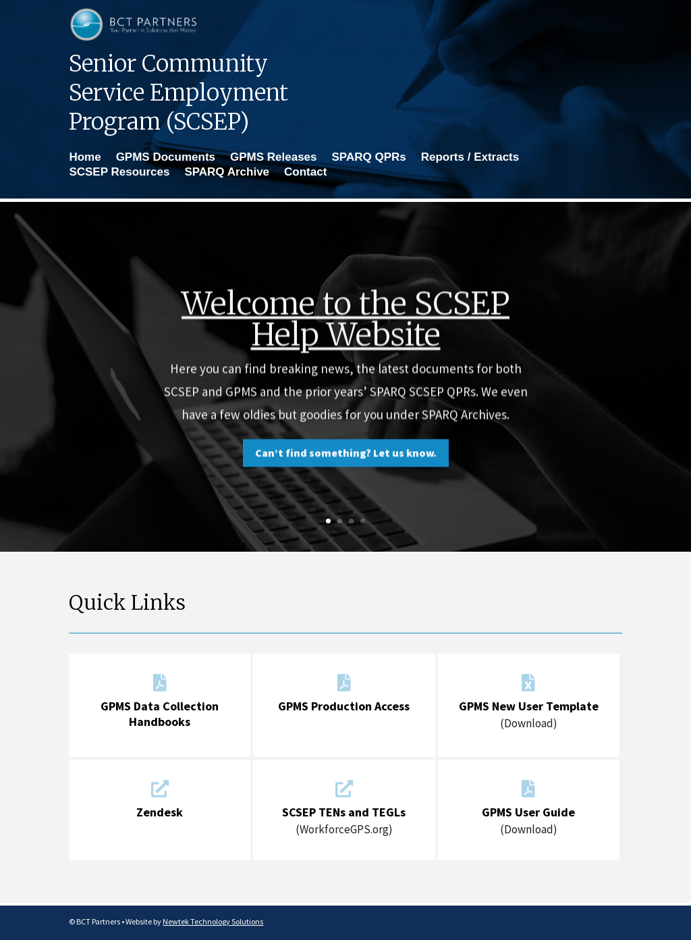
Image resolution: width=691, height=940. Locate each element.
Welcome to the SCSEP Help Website (345, 333)
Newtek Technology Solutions (213, 921)
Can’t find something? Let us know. (346, 466)
